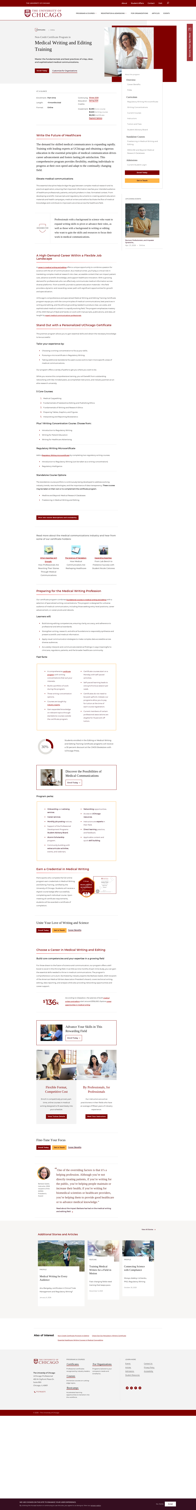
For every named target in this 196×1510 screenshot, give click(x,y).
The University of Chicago (38, 3)
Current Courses (134, 113)
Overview (131, 80)
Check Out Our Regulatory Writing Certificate (109, 1336)
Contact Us (148, 1364)
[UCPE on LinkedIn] (132, 1388)
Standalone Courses (135, 136)
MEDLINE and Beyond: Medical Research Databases (140, 151)
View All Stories (146, 1230)
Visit (160, 3)
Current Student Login (137, 165)
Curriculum (131, 97)
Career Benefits (133, 84)
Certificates (73, 1364)
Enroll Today (42, 71)
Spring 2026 (94, 101)
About (124, 3)
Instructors (132, 118)
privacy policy (96, 1505)
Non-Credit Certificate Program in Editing (73, 1336)
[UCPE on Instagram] (141, 1388)
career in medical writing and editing (54, 268)
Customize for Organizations (64, 71)
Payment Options (96, 118)
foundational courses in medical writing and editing (89, 600)
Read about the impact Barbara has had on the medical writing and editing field (83, 1210)
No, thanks (159, 1504)
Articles (156, 13)
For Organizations (139, 13)
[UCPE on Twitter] (127, 1388)
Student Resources (132, 1375)
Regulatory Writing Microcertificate (142, 102)
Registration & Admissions (113, 13)
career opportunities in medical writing (82, 1005)
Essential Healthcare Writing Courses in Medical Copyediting (80, 1340)
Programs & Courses (85, 13)
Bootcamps (72, 1388)
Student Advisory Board (137, 130)
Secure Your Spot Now (189, 44)
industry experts (54, 705)
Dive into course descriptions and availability (57, 518)
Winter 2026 (94, 98)
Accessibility (148, 1372)
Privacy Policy (149, 1368)
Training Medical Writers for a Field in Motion (100, 1270)
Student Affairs (137, 3)
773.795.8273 (41, 1392)
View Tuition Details (56, 1117)
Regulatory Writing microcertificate (57, 456)
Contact (151, 3)
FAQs (129, 90)
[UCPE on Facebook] (137, 1388)
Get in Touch (142, 181)
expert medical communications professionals (66, 316)
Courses (71, 1376)
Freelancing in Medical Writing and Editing (142, 142)
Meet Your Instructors (96, 1117)
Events (166, 13)
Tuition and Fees (134, 124)
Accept (170, 1503)
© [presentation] (34, 1413)
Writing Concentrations (137, 107)
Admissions (131, 160)
